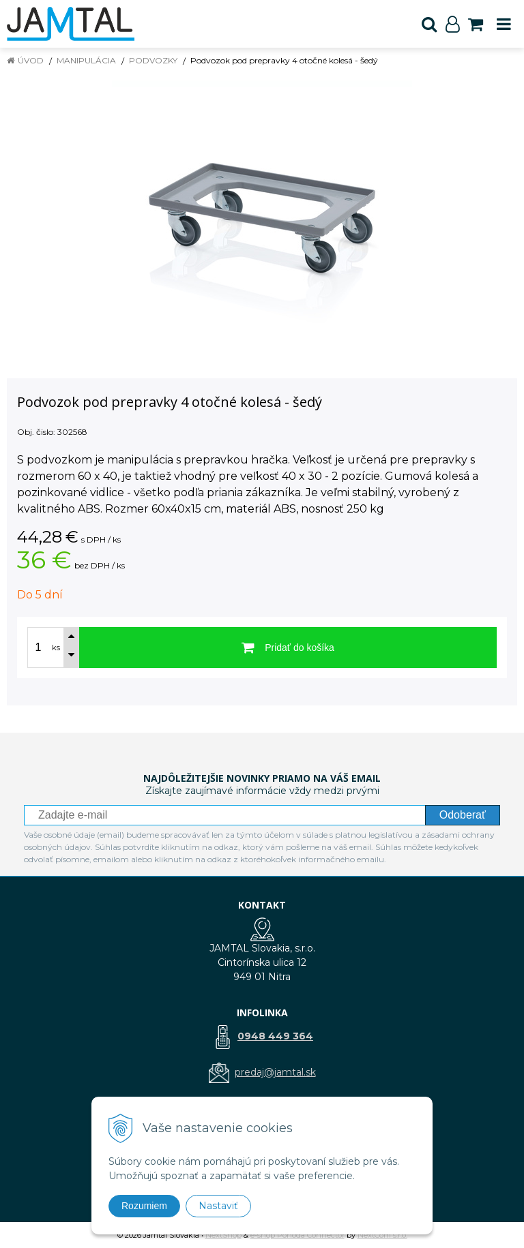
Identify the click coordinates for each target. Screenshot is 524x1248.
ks (56, 647)
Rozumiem (144, 1205)
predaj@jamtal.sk (275, 1072)
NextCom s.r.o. (382, 1235)
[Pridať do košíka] (288, 647)
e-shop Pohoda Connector (297, 1235)
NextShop (223, 1235)
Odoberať (462, 815)
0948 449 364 (275, 1036)
